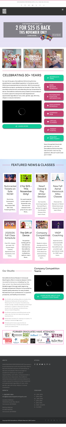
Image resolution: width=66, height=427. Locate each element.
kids (15, 280)
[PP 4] (54, 49)
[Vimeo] (39, 364)
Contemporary (12, 282)
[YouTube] (42, 364)
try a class (55, 146)
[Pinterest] (47, 364)
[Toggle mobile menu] (63, 9)
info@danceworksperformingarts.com (14, 396)
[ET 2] (33, 49)
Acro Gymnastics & (16, 284)
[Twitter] (44, 364)
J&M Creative (31, 420)
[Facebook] (34, 364)
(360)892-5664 (51, 150)
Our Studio (8, 270)
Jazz (3, 282)
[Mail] (49, 364)
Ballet (29, 280)
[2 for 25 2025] (33, 20)
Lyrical (8, 284)
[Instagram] (37, 364)
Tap (25, 282)
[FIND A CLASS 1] (11, 49)
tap (17, 320)
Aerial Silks (26, 284)
